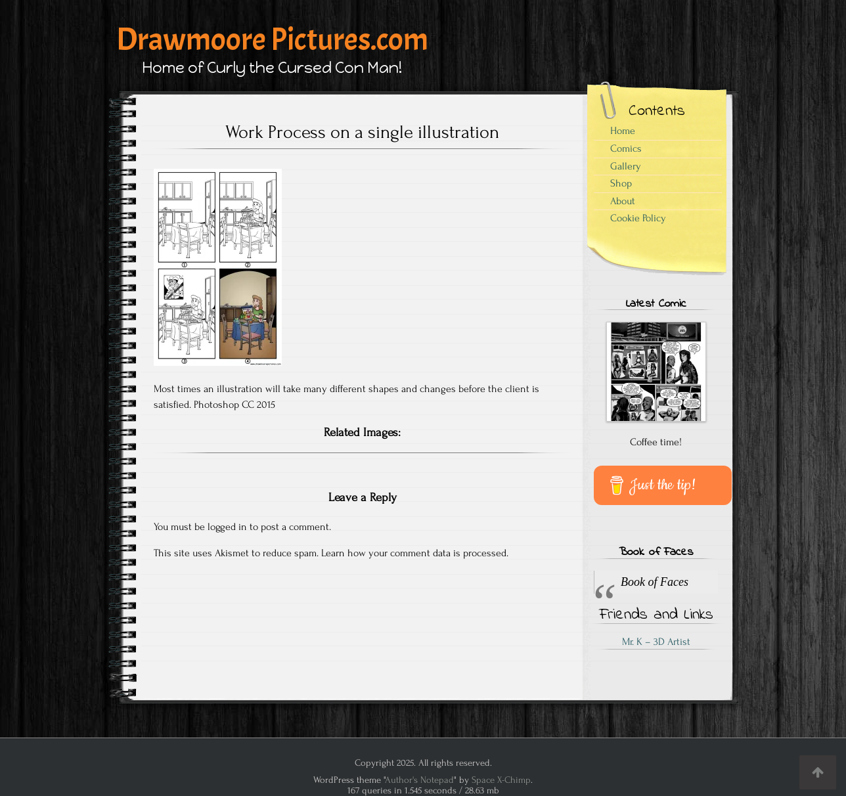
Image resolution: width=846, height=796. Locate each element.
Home (622, 131)
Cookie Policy (638, 218)
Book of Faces (656, 552)
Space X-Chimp (501, 779)
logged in (227, 527)
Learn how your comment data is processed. (414, 553)
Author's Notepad (419, 779)
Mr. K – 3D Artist (656, 642)
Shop (621, 183)
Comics (626, 148)
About (622, 201)
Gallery (625, 166)
